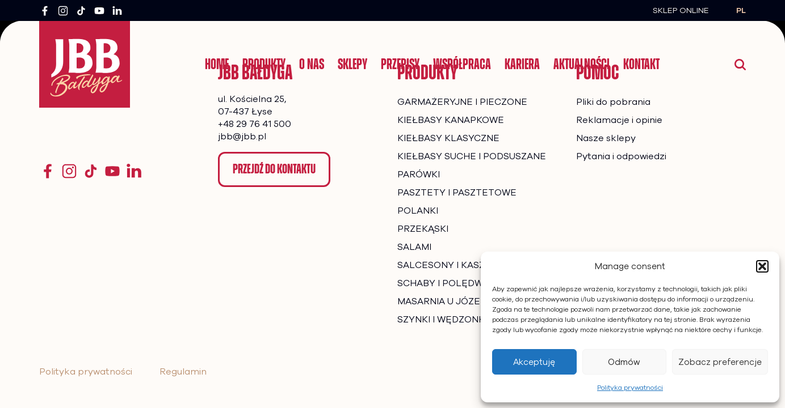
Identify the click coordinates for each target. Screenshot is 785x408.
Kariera (522, 64)
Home (217, 64)
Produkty (264, 64)
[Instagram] (63, 10)
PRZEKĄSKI (422, 229)
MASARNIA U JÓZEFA (444, 301)
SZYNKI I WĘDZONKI (442, 319)
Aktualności (581, 64)
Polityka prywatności (630, 387)
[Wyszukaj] (740, 64)
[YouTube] (99, 10)
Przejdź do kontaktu (274, 169)
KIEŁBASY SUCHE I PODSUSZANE (471, 156)
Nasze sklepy (606, 138)
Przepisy (400, 64)
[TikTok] (81, 10)
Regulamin (183, 372)
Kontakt (641, 64)
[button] (762, 266)
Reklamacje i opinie (619, 120)
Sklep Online (681, 10)
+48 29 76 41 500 (254, 124)
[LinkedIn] (117, 10)
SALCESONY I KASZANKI (451, 265)
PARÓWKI (418, 174)
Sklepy (352, 64)
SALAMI (414, 247)
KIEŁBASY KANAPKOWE (450, 120)
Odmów (624, 362)
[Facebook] (45, 10)
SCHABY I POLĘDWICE (447, 283)
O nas (311, 64)
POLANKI (417, 211)
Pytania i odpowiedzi (621, 156)
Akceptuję (534, 362)
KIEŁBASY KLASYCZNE (448, 138)
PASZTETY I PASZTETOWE (457, 192)
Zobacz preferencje (720, 362)
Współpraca (462, 64)
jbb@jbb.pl (242, 136)
